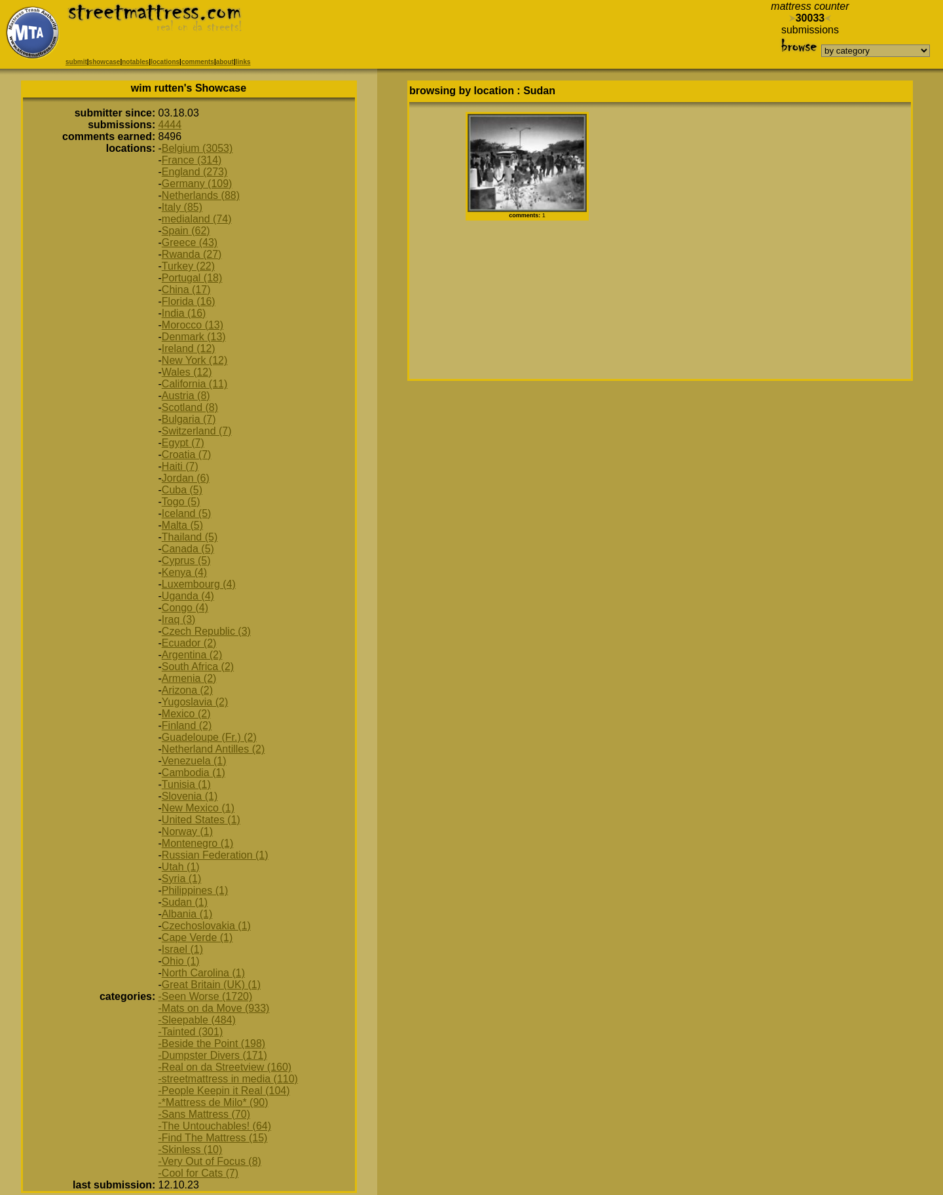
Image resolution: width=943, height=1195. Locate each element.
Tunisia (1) (186, 784)
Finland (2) (187, 725)
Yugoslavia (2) (195, 701)
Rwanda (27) (192, 254)
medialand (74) (197, 218)
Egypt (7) (183, 442)
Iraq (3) (179, 619)
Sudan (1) (185, 902)
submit (76, 61)
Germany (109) (197, 183)
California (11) (194, 383)
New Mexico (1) (198, 807)
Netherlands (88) (201, 195)
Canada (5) (188, 548)
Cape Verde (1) (197, 937)
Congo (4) (185, 607)
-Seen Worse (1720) (205, 996)
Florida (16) (188, 301)
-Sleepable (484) (197, 1020)
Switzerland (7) (197, 431)
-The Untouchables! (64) (215, 1126)
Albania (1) (187, 913)
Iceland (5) (187, 513)
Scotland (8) (190, 407)
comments (197, 61)
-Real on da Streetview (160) (225, 1067)
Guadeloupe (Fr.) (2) (209, 737)
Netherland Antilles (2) (213, 749)
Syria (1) (181, 878)
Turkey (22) (188, 266)
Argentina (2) (192, 654)
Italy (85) (182, 207)
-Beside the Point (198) (212, 1043)
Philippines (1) (195, 890)
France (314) (192, 160)
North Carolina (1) (203, 972)
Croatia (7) (187, 454)
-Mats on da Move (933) (214, 1008)
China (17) (186, 289)
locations (165, 61)
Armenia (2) (189, 678)
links (243, 61)
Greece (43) (189, 242)
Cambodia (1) (193, 772)
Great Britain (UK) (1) (211, 984)
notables (135, 61)
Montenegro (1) (197, 843)
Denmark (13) (194, 336)
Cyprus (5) (186, 560)
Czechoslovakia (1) (206, 925)
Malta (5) (182, 525)
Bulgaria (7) (189, 419)
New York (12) (195, 360)
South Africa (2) (198, 666)
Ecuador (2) (189, 643)
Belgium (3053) (197, 148)
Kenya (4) (184, 572)
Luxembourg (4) (199, 584)
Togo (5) (181, 501)
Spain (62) (186, 230)
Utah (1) (181, 866)
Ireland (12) (188, 348)
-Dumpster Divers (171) (212, 1055)
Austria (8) (186, 395)
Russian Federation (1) (215, 855)
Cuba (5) (182, 489)
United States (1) (201, 819)
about (225, 61)
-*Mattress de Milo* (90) (213, 1102)
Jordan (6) (186, 478)
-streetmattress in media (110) (228, 1078)
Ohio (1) (181, 961)
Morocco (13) (192, 324)
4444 (170, 124)
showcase (104, 61)
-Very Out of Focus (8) (209, 1161)
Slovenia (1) (189, 796)
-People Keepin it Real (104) (224, 1090)
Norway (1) (187, 831)
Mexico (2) (186, 713)
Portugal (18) (192, 277)
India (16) (184, 313)
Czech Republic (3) (206, 631)
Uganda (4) (188, 595)
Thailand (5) (189, 537)
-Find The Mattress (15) (213, 1137)
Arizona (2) (187, 690)
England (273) (195, 171)
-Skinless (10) (190, 1149)
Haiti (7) (180, 466)
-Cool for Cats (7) (198, 1173)
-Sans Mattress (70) (204, 1114)
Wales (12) (187, 372)
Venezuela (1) (194, 760)
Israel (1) (182, 949)
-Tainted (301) (190, 1031)
